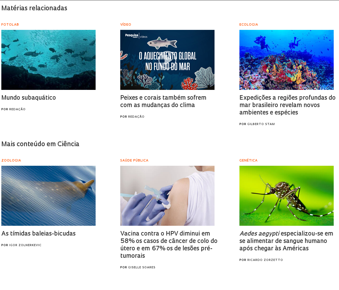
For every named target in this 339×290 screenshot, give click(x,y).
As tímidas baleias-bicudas (38, 234)
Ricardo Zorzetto (265, 260)
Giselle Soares (141, 267)
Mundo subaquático (28, 98)
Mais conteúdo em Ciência (40, 144)
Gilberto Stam (261, 124)
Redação (17, 109)
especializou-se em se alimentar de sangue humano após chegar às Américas (286, 241)
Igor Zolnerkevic (25, 245)
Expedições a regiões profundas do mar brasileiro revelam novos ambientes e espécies (287, 105)
